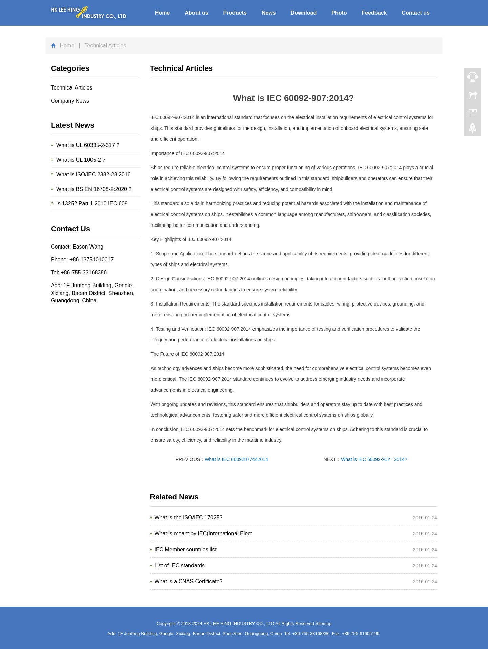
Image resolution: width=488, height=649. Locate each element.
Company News (70, 101)
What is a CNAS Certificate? (189, 581)
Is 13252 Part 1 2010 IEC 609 (92, 203)
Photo (339, 13)
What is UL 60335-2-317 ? (87, 145)
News (269, 13)
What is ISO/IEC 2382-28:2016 (93, 174)
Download (304, 13)
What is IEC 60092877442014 (236, 459)
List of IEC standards (180, 565)
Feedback (374, 13)
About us (196, 13)
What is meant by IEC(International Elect (203, 533)
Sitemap (323, 623)
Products (235, 13)
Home (162, 13)
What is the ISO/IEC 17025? (189, 517)
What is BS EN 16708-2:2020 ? (93, 189)
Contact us (416, 13)
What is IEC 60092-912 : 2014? (374, 459)
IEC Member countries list (186, 549)
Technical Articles (72, 88)
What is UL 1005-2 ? (80, 160)
